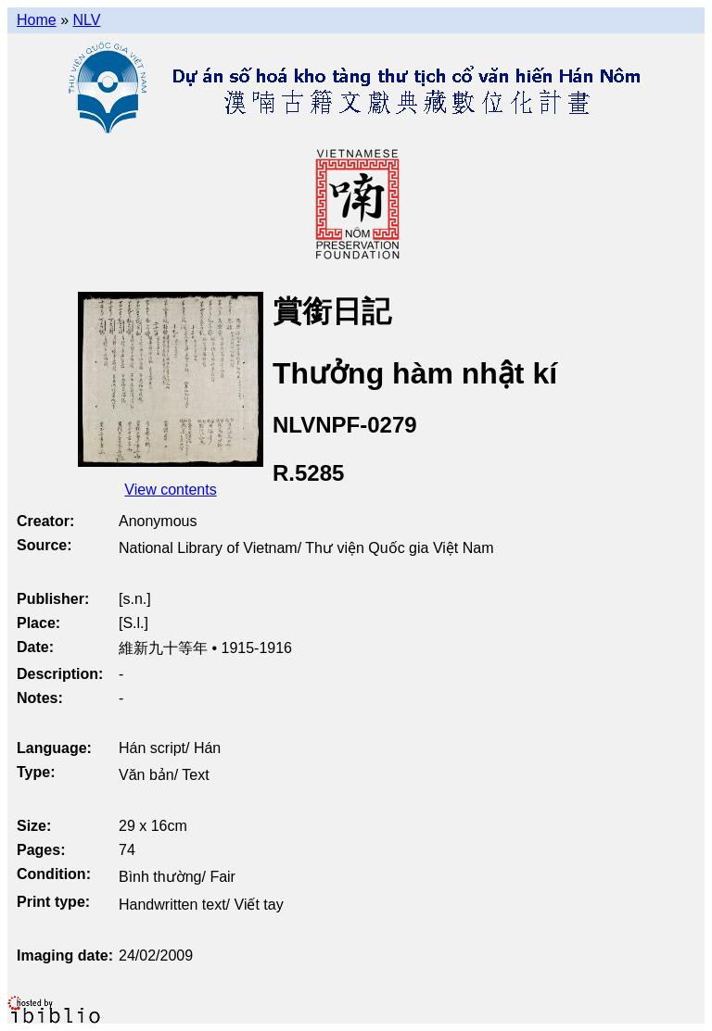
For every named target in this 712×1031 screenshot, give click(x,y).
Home (37, 20)
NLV (86, 20)
